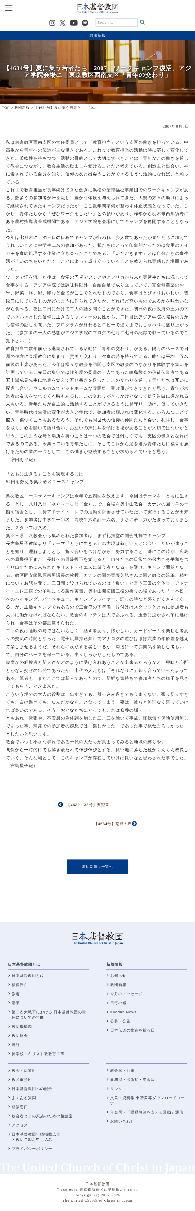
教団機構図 (22, 1026)
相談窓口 (20, 1107)
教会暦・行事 (122, 1070)
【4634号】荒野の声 (113, 824)
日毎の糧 (118, 1003)
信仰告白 (20, 984)
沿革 (16, 1003)
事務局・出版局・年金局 (132, 1079)
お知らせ (118, 975)
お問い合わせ (122, 1121)
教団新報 (97, 35)
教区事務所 (22, 1079)
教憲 (16, 994)
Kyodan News (123, 1012)
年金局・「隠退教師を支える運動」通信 (146, 1112)
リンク (116, 1088)
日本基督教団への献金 (32, 1088)
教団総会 (20, 1035)
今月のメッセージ (126, 994)
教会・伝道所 (24, 1070)
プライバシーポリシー (32, 1148)
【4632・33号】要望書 (87, 805)
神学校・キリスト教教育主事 (38, 1054)
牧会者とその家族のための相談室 (42, 1116)
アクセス (20, 1125)
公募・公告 (120, 1021)
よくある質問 (24, 1098)
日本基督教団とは (24, 964)
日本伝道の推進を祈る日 (132, 1030)
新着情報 (114, 964)
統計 (16, 1044)
